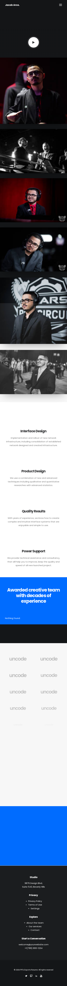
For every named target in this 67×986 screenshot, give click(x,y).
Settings (35, 908)
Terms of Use (35, 904)
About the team (35, 922)
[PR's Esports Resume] (12, 5)
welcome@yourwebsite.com (33, 944)
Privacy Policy (35, 901)
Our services (35, 926)
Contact (35, 930)
